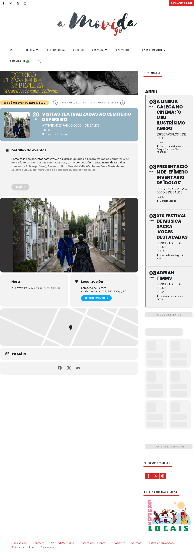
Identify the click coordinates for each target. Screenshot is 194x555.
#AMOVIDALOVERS (63, 542)
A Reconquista (56, 50)
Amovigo (78, 50)
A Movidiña (122, 50)
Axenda (30, 50)
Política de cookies (22, 547)
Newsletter (118, 542)
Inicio (13, 50)
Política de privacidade (161, 542)
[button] (25, 3)
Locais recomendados (151, 50)
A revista (98, 50)
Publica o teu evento (93, 542)
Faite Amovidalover (181, 2)
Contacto (38, 542)
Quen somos (18, 542)
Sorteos (136, 542)
